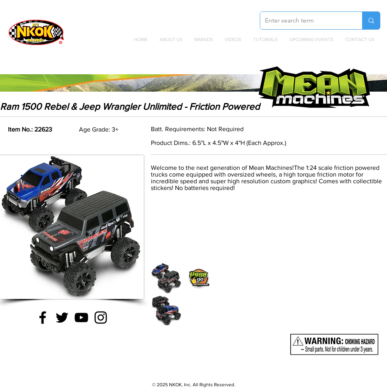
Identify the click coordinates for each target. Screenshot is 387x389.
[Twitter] (62, 317)
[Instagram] (100, 317)
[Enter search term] (305, 20)
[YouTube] (81, 317)
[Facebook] (42, 317)
